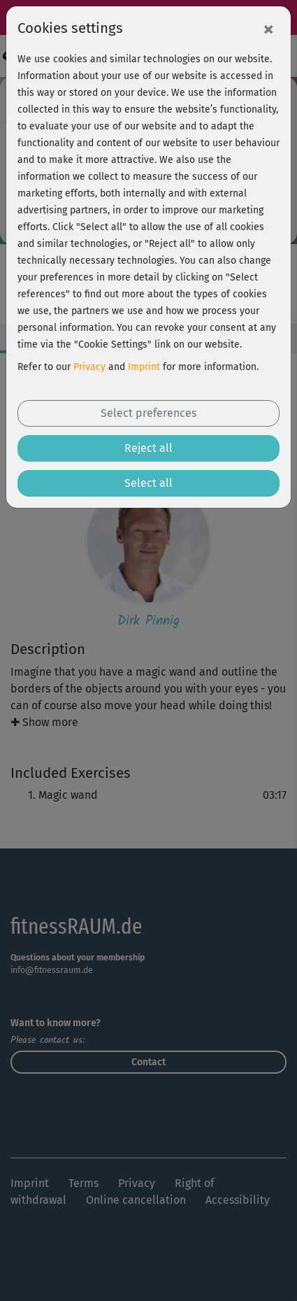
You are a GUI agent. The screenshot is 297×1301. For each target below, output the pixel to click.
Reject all (148, 448)
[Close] (268, 28)
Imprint (144, 367)
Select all (148, 483)
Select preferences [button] (148, 413)
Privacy (89, 367)
